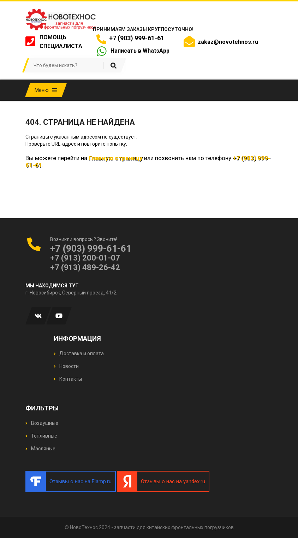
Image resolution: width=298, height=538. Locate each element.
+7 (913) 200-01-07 (85, 257)
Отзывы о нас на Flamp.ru (80, 481)
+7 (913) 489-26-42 (85, 267)
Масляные (40, 448)
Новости (66, 366)
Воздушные (41, 423)
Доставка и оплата (79, 353)
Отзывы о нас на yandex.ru (173, 481)
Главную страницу (116, 158)
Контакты (68, 379)
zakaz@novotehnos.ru (228, 42)
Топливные (41, 436)
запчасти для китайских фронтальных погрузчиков (174, 527)
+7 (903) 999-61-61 (135, 38)
